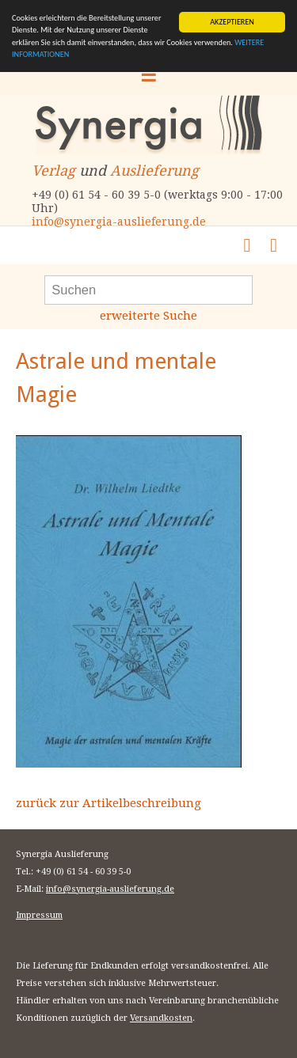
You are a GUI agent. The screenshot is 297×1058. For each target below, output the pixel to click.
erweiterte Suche (148, 316)
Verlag (53, 170)
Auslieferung (154, 170)
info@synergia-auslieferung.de (119, 221)
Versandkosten (161, 1018)
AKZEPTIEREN (232, 22)
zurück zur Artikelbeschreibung (108, 803)
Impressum (39, 915)
